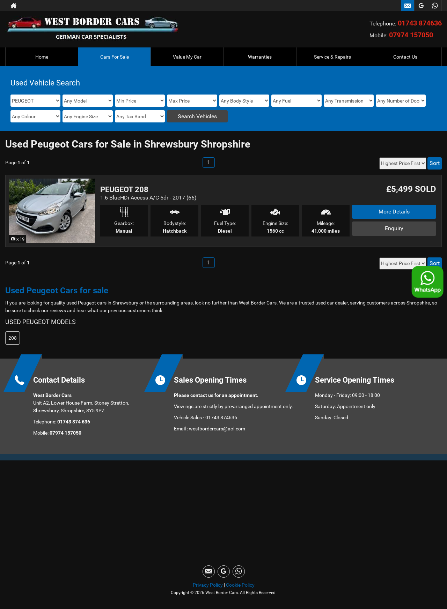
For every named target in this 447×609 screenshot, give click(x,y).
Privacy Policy (208, 585)
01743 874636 (420, 23)
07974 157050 (411, 35)
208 (12, 338)
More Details (394, 211)
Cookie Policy (240, 585)
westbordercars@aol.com (217, 428)
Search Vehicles (197, 116)
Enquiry (394, 228)
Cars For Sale (114, 57)
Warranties (260, 57)
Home (41, 57)
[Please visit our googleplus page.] (421, 5)
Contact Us (405, 57)
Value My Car (187, 57)
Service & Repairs (332, 57)
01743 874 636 (73, 421)
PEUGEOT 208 (124, 189)
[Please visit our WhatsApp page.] (434, 5)
